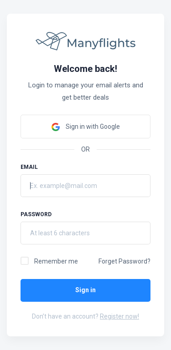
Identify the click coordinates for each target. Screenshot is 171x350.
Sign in (85, 290)
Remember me (56, 261)
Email (29, 167)
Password (36, 214)
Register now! (119, 316)
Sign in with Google (86, 127)
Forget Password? (124, 261)
